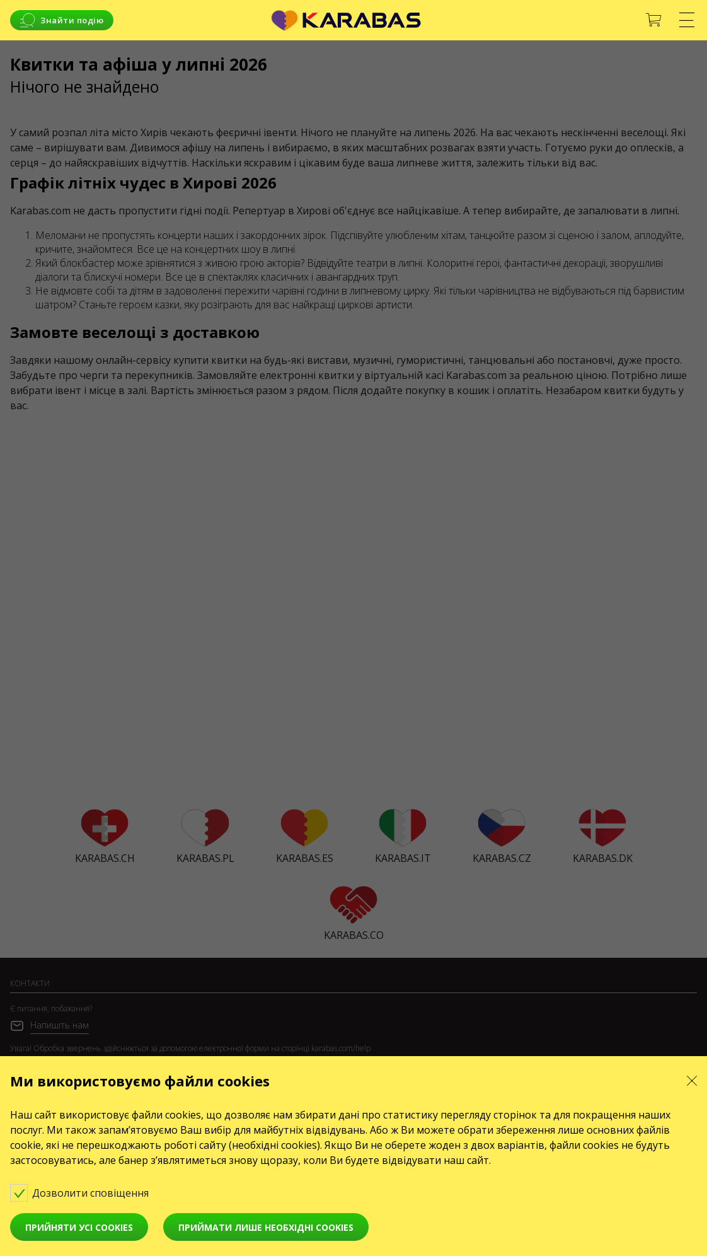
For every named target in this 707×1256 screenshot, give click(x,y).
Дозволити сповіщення (88, 1192)
